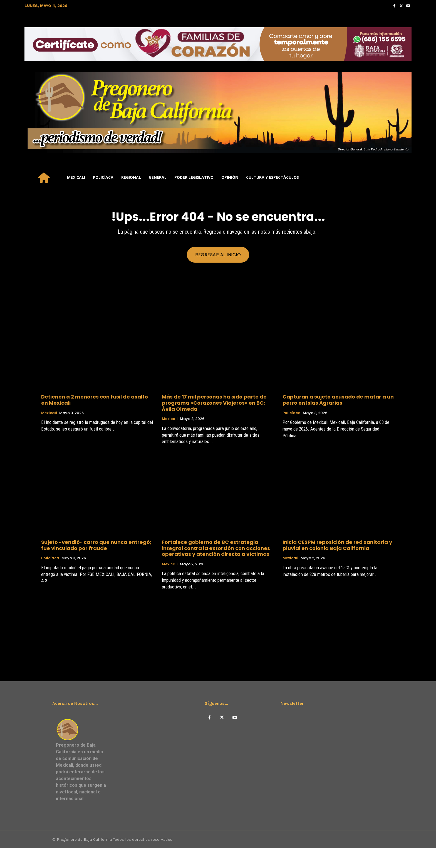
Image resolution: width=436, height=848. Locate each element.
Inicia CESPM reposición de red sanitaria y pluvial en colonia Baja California (337, 545)
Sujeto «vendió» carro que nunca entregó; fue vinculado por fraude (96, 545)
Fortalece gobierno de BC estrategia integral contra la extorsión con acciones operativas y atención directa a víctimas (216, 548)
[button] (405, 177)
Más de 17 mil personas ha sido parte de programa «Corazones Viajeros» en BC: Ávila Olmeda (214, 402)
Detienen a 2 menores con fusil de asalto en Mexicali (94, 399)
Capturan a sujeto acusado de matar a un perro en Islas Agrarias (338, 399)
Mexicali (49, 413)
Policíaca (292, 413)
